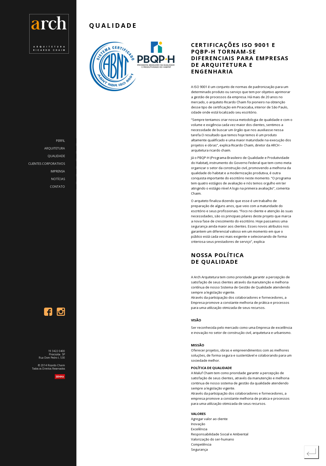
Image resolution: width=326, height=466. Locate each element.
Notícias (58, 179)
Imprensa (58, 171)
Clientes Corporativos (46, 163)
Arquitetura (54, 148)
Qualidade (56, 156)
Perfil (60, 140)
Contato (57, 186)
